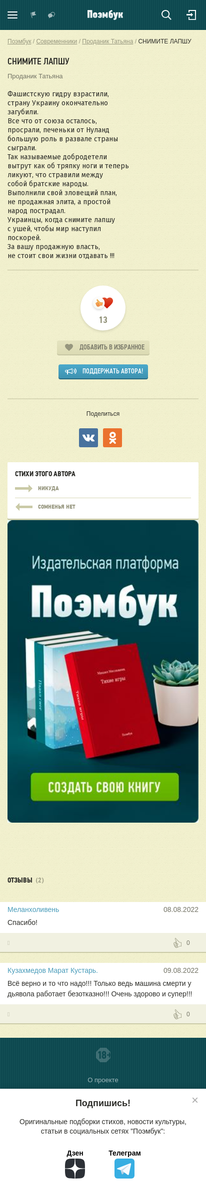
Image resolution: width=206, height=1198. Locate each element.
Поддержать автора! (112, 371)
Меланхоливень (33, 909)
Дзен (75, 1164)
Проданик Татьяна (35, 76)
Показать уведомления (34, 15)
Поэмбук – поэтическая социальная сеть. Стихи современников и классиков (105, 14)
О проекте (103, 1080)
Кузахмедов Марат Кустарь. (53, 970)
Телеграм (124, 1164)
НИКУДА (103, 489)
